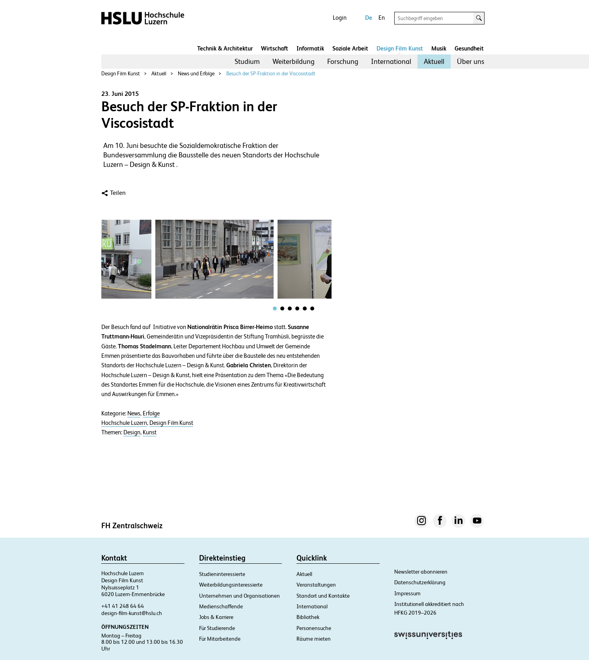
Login (340, 17)
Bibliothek (307, 617)
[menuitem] (247, 61)
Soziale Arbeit (350, 48)
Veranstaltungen (316, 584)
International (391, 61)
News (133, 413)
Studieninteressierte (222, 574)
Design (131, 432)
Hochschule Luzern (124, 423)
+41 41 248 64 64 (122, 606)
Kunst (150, 432)
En (381, 17)
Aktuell (434, 61)
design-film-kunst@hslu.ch (131, 613)
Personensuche (313, 628)
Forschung (342, 61)
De (368, 17)
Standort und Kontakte (323, 596)
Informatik (310, 48)
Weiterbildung (293, 61)
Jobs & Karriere (216, 617)
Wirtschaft (274, 48)
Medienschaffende (221, 606)
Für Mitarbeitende (219, 639)
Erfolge (151, 413)
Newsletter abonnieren (420, 571)
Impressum (407, 593)
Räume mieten (313, 639)
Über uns (470, 61)
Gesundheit (469, 48)
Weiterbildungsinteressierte (231, 584)
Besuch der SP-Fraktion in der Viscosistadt (270, 74)
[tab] (275, 308)
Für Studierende (217, 628)
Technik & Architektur (225, 48)
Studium (247, 61)
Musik (438, 48)
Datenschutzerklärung (419, 582)
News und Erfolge (196, 74)
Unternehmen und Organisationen (239, 596)
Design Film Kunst (400, 48)
